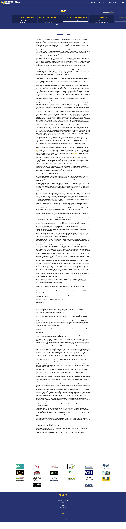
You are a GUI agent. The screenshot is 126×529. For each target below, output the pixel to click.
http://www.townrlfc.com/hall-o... (45, 434)
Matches (101, 2)
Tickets (92, 2)
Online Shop (111, 2)
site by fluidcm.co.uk (63, 519)
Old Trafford (75, 153)
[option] (24, 19)
